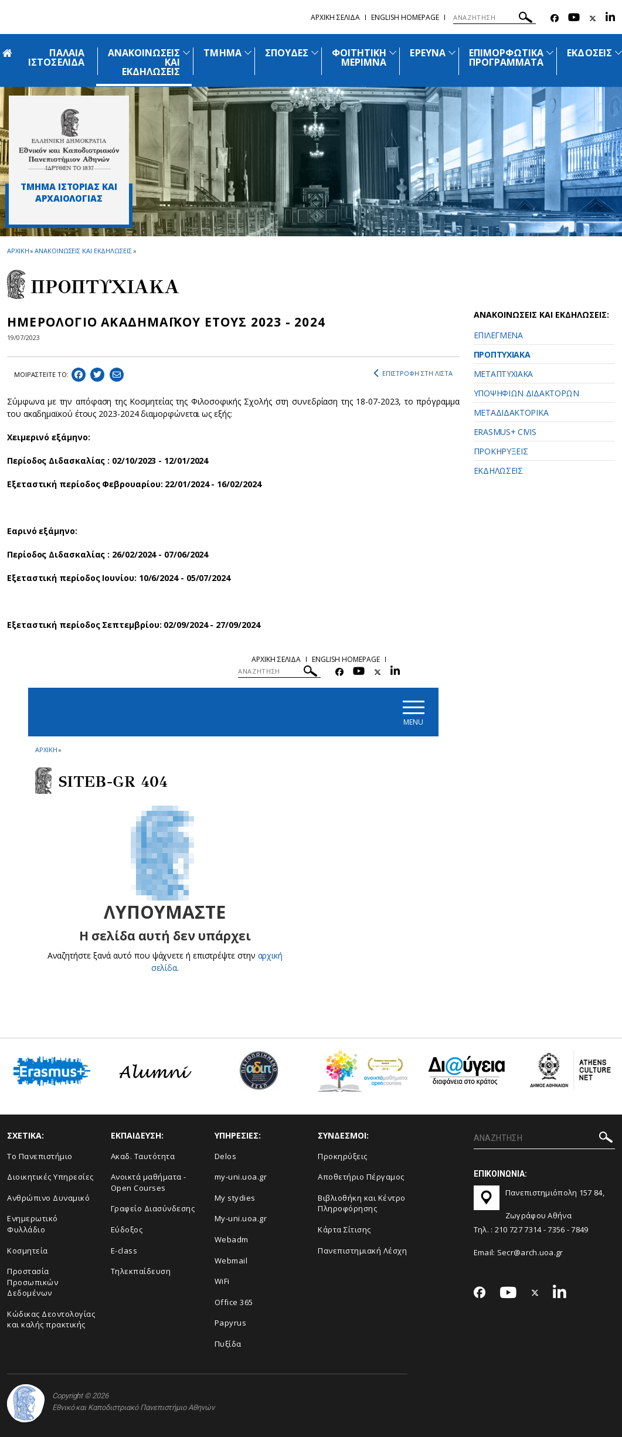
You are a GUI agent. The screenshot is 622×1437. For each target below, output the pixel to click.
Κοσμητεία (27, 1250)
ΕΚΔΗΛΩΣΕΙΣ (498, 470)
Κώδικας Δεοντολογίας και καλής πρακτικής (51, 1319)
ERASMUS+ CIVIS (505, 431)
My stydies (235, 1198)
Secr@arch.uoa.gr (530, 1252)
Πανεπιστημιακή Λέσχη (362, 1250)
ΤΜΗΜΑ (222, 52)
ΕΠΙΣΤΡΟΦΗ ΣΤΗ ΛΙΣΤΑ (413, 373)
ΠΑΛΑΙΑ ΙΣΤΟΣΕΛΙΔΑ (56, 57)
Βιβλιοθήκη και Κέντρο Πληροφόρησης (362, 1203)
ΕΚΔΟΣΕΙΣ (589, 52)
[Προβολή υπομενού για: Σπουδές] (314, 52)
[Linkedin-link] (610, 18)
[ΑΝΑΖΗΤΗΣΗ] (494, 17)
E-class (124, 1250)
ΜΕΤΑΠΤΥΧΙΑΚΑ (503, 373)
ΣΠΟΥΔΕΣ (286, 52)
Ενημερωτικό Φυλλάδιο (32, 1224)
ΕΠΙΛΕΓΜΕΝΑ (498, 335)
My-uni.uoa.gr (241, 1218)
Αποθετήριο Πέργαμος (361, 1176)
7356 (556, 1229)
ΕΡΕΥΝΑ (427, 52)
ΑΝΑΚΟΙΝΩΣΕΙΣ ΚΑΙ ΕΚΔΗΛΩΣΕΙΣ (83, 250)
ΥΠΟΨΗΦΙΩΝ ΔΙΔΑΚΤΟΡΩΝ (526, 393)
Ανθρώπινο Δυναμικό (48, 1198)
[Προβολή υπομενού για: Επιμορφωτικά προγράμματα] (549, 52)
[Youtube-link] (574, 18)
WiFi (222, 1281)
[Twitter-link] (592, 18)
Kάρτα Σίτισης (344, 1229)
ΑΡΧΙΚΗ (18, 250)
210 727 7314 (518, 1229)
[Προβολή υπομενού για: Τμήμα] (248, 52)
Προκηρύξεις (343, 1156)
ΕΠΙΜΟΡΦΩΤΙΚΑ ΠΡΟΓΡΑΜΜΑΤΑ (506, 57)
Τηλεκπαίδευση (141, 1271)
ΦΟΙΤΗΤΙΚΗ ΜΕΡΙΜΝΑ (359, 57)
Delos (226, 1156)
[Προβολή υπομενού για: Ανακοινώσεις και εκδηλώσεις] (186, 52)
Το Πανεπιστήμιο (40, 1156)
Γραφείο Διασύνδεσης (153, 1208)
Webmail (231, 1260)
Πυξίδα (228, 1344)
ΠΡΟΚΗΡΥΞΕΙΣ (501, 451)
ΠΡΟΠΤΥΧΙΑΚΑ (502, 354)
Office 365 (234, 1302)
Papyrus (231, 1322)
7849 (579, 1229)
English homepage (405, 17)
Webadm (232, 1239)
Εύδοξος (127, 1229)
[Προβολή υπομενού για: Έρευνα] (452, 52)
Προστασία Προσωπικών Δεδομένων (32, 1282)
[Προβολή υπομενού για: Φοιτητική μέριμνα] (392, 52)
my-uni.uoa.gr (241, 1176)
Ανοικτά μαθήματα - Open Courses (148, 1182)
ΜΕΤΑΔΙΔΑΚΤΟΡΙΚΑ (511, 412)
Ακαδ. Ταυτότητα (143, 1156)
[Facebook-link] (554, 18)
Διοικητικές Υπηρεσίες (50, 1176)
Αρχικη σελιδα (335, 17)
